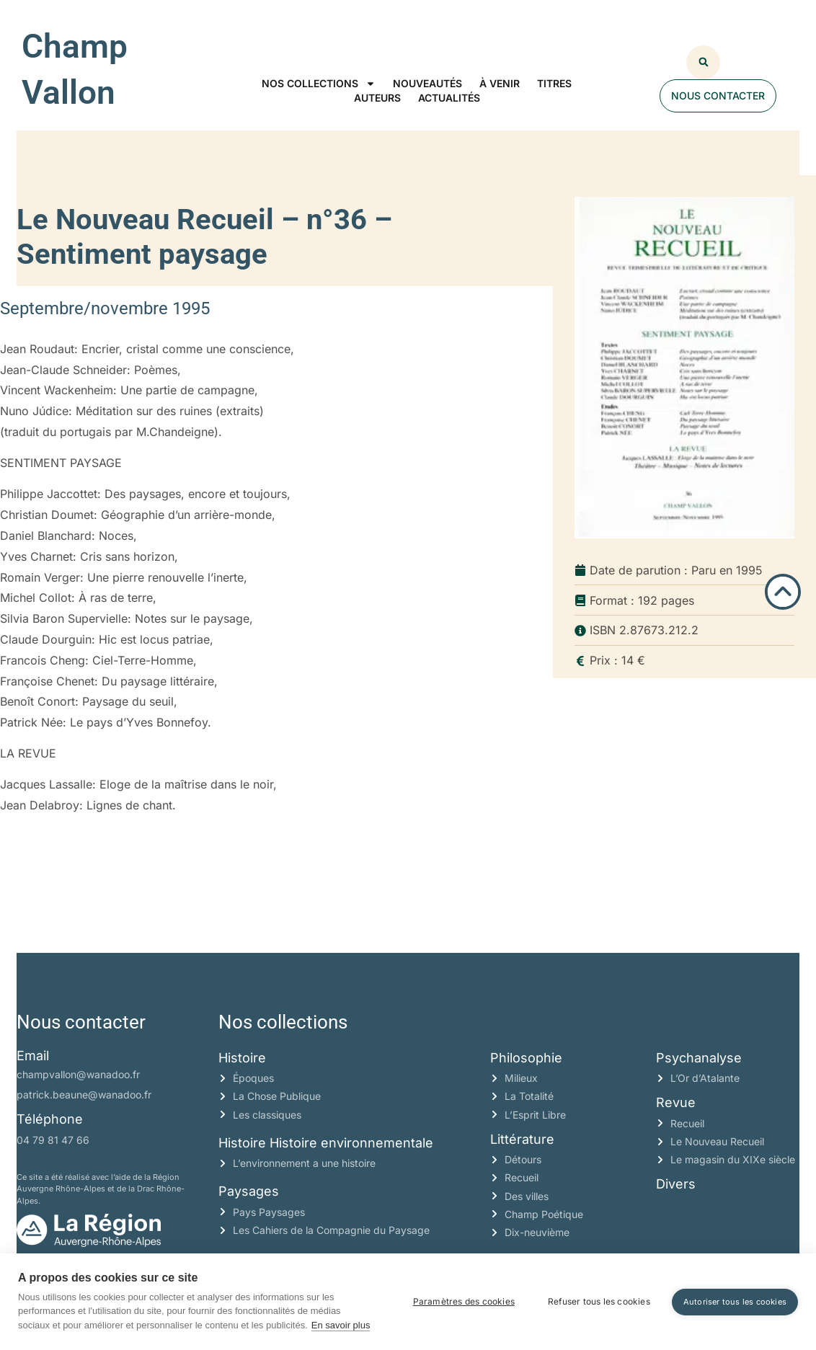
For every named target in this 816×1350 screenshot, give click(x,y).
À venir (499, 83)
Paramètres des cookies (464, 1301)
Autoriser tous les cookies (734, 1302)
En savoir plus (341, 1325)
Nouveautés (427, 83)
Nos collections (319, 83)
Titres (554, 83)
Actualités (449, 98)
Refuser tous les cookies (599, 1301)
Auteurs (377, 98)
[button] (703, 62)
